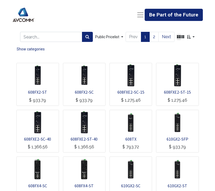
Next (166, 36)
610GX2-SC (130, 185)
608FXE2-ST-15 (177, 92)
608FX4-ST (84, 185)
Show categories (31, 49)
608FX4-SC (37, 185)
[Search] (87, 37)
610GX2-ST (177, 185)
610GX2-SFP (177, 139)
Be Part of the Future (173, 15)
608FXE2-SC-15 (130, 92)
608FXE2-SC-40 (37, 139)
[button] (191, 37)
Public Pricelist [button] (107, 37)
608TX (130, 139)
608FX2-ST (37, 92)
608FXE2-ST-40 (84, 139)
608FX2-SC (84, 92)
